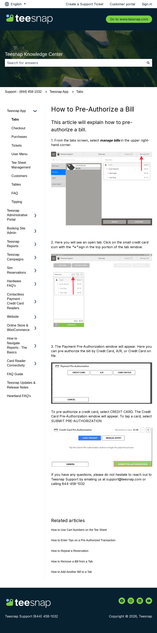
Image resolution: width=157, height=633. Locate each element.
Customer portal (122, 4)
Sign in (147, 4)
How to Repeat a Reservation (70, 550)
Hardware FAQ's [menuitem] (14, 283)
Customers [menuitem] (19, 176)
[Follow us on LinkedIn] (140, 601)
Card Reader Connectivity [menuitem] (16, 363)
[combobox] (74, 63)
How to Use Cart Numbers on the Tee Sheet (79, 529)
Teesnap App (58, 91)
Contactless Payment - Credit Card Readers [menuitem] (15, 301)
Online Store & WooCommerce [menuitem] (18, 328)
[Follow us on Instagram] (131, 601)
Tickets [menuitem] (16, 145)
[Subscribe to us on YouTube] (149, 601)
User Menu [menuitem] (19, 154)
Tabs (79, 91)
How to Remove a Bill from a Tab (72, 561)
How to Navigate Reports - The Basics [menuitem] (17, 345)
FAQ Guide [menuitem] (15, 374)
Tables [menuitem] (16, 184)
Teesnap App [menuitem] (16, 111)
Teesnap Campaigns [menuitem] (15, 257)
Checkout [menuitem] (18, 128)
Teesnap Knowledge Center (34, 54)
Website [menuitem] (13, 316)
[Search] (148, 63)
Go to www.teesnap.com (129, 19)
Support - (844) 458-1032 (23, 91)
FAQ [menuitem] (14, 193)
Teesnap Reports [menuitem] (13, 244)
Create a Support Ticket (84, 4)
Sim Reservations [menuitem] (16, 270)
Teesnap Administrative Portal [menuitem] (17, 215)
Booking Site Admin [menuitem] (16, 231)
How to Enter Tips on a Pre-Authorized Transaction (83, 540)
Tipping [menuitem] (16, 202)
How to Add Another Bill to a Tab (71, 571)
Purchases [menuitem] (19, 136)
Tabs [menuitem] (15, 119)
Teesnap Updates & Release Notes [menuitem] (21, 385)
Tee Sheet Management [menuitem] (20, 165)
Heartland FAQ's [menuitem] (19, 396)
